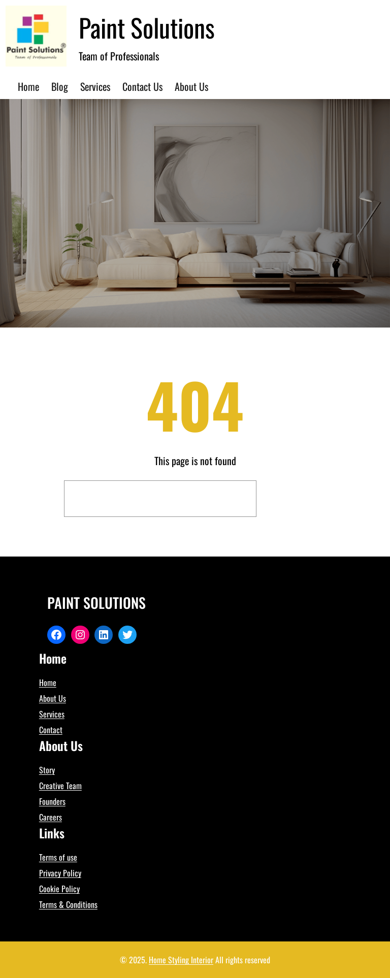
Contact (50, 730)
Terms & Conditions (68, 904)
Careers (50, 817)
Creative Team (60, 785)
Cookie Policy (59, 889)
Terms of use (58, 857)
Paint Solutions (147, 27)
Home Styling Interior (181, 960)
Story (47, 770)
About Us (52, 698)
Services (51, 714)
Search (294, 499)
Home (47, 682)
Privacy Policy (60, 873)
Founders (52, 801)
